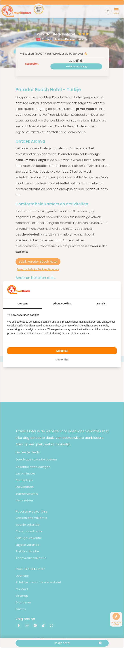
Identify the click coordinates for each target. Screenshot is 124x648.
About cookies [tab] (62, 303)
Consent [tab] (23, 303)
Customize (62, 359)
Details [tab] (101, 303)
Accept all (62, 350)
